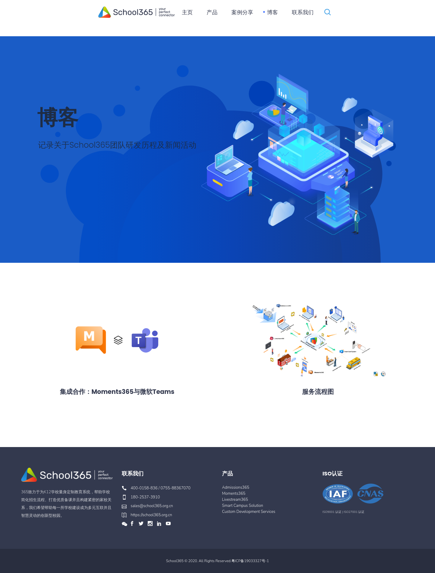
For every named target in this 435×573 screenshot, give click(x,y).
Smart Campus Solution (242, 505)
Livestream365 (235, 499)
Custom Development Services (248, 511)
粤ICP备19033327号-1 (250, 561)
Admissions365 (235, 487)
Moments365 (233, 493)
